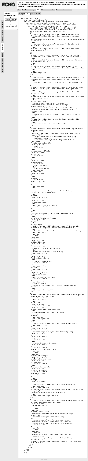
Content (2, 32)
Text (19, 10)
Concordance (2, 62)
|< (22, 14)
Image (33, 10)
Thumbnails (2, 24)
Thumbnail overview (48, 10)
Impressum (44, 459)
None (2, 70)
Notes (2, 55)
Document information (63, 10)
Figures (2, 39)
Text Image (25, 10)
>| (39, 14)
